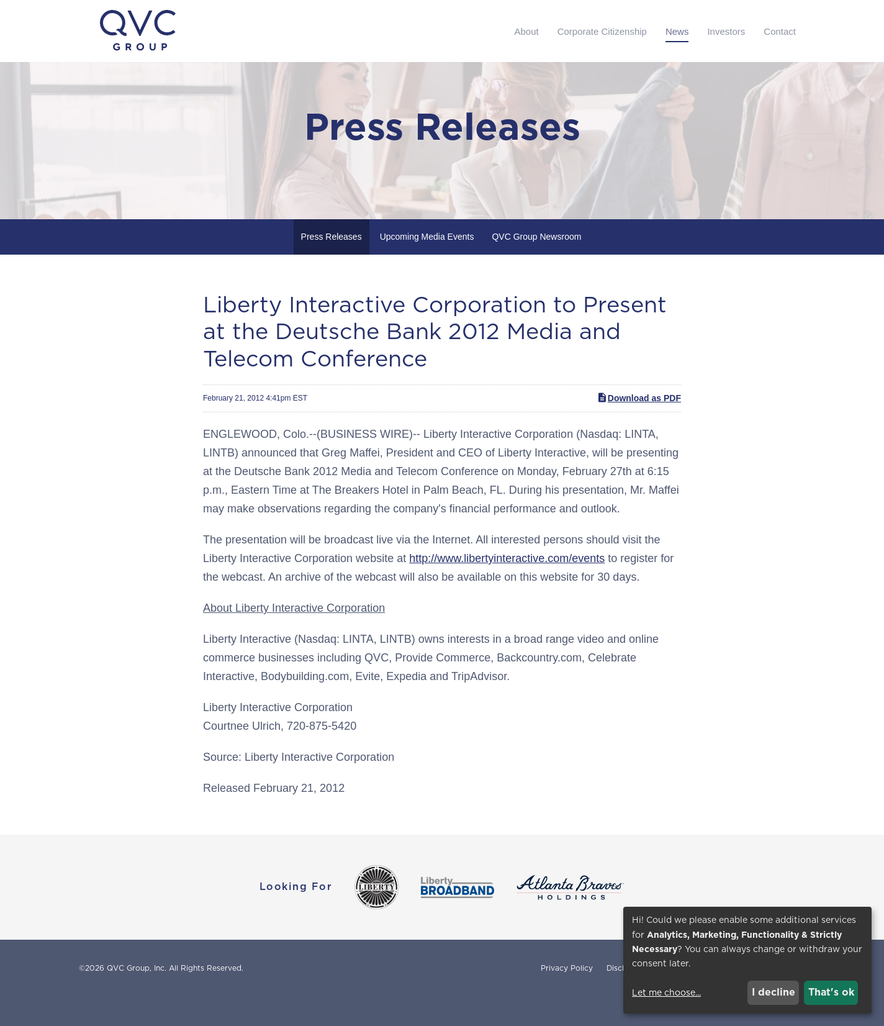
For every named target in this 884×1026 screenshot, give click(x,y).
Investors (726, 31)
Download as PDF (639, 426)
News (677, 31)
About (526, 31)
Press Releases (331, 266)
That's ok (831, 992)
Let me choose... (666, 992)
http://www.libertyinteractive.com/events (507, 587)
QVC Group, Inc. (136, 997)
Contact (780, 31)
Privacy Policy (567, 997)
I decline (773, 992)
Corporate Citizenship (602, 31)
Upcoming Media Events (427, 266)
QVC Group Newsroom (536, 266)
